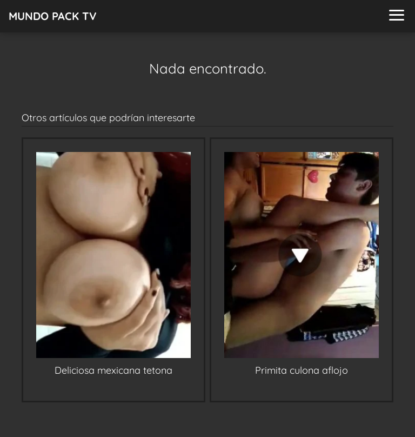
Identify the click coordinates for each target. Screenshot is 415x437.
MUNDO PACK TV (53, 16)
